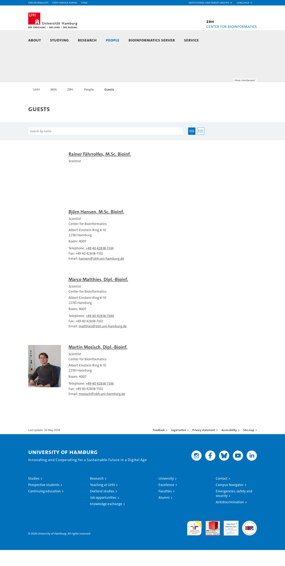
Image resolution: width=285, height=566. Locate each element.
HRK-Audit (230, 539)
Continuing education (44, 507)
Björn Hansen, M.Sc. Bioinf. (96, 228)
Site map (248, 446)
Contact (221, 494)
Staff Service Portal (64, 2)
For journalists (38, 2)
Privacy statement (203, 446)
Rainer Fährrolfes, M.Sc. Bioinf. (100, 170)
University (166, 494)
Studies (33, 494)
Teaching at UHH (102, 501)
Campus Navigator (230, 501)
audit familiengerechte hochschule (194, 542)
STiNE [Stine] (84, 2)
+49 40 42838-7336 (100, 399)
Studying (59, 40)
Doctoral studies (102, 507)
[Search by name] (105, 147)
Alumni (164, 513)
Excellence (166, 501)
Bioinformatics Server (152, 40)
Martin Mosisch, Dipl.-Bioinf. (98, 363)
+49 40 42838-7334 (100, 264)
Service (191, 40)
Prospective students (43, 501)
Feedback (159, 446)
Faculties (165, 507)
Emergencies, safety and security (234, 509)
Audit (208, 539)
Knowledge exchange (106, 520)
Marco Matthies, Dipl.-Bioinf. (98, 295)
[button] (211, 2)
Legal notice (178, 446)
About (34, 40)
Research (87, 40)
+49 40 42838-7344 (100, 332)
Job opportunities (103, 513)
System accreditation (249, 540)
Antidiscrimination (230, 518)
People (112, 40)
